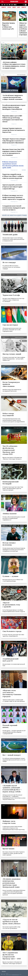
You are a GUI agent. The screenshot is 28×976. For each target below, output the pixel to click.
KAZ (2, 5)
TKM (9, 5)
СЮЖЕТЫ (24, 7)
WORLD (15, 5)
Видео (14, 7)
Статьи (9, 7)
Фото (18, 7)
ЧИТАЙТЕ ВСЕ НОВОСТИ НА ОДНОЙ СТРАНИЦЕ (14, 215)
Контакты (4, 971)
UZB (12, 5)
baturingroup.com (15, 974)
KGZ (5, 5)
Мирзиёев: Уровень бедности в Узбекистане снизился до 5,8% (8, 26)
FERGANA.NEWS (14, 2)
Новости (3, 7)
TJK (7, 5)
